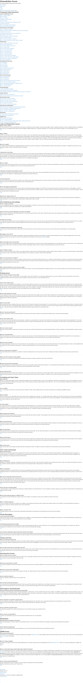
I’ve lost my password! (4, 23)
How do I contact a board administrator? (8, 122)
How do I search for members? (6, 102)
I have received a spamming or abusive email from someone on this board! (15, 91)
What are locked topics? (5, 72)
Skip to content (3, 4)
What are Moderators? (4, 77)
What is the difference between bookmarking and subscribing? (12, 106)
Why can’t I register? (4, 18)
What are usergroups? (4, 79)
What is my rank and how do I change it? (8, 38)
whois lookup (2, 651)
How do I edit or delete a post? (6, 44)
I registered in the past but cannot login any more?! (10, 22)
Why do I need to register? (5, 15)
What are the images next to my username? (9, 36)
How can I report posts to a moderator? (8, 55)
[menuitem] (1, 7)
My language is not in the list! (6, 34)
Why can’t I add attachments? (6, 52)
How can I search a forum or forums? (7, 98)
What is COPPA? (3, 16)
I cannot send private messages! (6, 88)
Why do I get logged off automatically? (8, 24)
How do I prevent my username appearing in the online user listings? (14, 30)
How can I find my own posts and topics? (8, 104)
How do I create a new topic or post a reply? (9, 43)
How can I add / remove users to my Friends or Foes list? (11, 95)
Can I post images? (4, 66)
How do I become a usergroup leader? (8, 81)
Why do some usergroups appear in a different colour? (11, 83)
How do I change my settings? (6, 29)
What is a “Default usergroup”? (6, 84)
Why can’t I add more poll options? (7, 48)
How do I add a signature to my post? (7, 45)
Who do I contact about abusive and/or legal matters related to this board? (15, 120)
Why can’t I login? (3, 20)
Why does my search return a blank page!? (9, 101)
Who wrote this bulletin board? (6, 118)
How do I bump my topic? (5, 59)
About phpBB (4, 636)
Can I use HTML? (3, 63)
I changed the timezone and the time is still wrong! (10, 33)
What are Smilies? (3, 65)
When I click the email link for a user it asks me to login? (11, 40)
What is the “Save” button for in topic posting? (9, 56)
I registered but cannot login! (6, 19)
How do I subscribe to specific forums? (8, 109)
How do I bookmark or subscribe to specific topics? (10, 108)
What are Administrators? (5, 76)
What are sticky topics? (5, 70)
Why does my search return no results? (8, 100)
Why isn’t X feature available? (6, 119)
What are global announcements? (7, 68)
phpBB (44, 236)
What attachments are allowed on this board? (9, 113)
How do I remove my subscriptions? (7, 111)
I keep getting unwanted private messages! (9, 90)
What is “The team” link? (5, 86)
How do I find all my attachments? (7, 115)
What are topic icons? (4, 73)
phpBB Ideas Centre (55, 642)
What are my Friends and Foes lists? (7, 94)
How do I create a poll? (4, 47)
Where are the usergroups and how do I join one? (10, 80)
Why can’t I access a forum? (6, 51)
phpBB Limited (34, 634)
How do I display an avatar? (5, 37)
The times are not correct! (5, 31)
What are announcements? (5, 69)
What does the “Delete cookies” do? (7, 26)
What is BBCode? (3, 62)
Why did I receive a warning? (6, 54)
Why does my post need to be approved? (8, 58)
